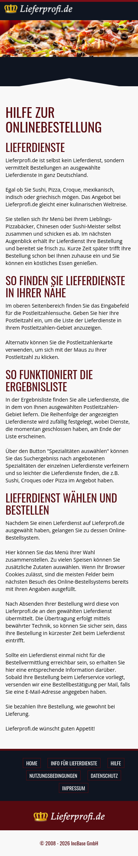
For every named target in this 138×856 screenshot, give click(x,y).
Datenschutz (104, 775)
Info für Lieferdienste (74, 763)
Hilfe (116, 763)
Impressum (73, 788)
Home (31, 763)
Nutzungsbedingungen (53, 775)
